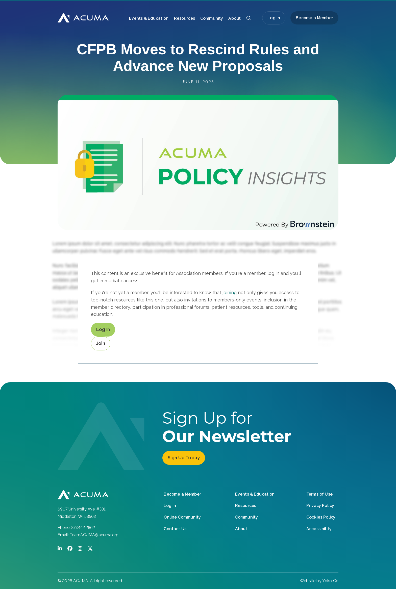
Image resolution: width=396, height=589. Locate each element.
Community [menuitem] (211, 18)
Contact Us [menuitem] (175, 528)
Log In (273, 17)
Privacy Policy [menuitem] (320, 505)
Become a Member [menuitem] (314, 17)
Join (100, 343)
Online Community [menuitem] (182, 516)
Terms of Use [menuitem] (319, 493)
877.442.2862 (83, 527)
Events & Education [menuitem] (149, 18)
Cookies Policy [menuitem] (320, 516)
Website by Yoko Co (319, 580)
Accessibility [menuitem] (319, 528)
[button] (248, 19)
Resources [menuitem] (184, 18)
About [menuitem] (234, 18)
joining (229, 292)
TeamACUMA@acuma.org (94, 534)
